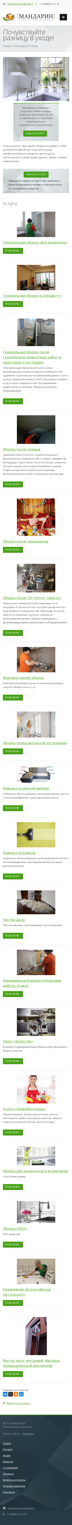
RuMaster (28, 1433)
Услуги (7, 1443)
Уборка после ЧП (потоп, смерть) (31, 597)
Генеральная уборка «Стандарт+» (32, 295)
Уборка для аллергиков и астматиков (35, 1171)
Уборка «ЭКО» (15, 1228)
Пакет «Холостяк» (18, 1041)
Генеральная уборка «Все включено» (35, 242)
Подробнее (13, 250)
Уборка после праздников (25, 541)
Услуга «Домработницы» (24, 1108)
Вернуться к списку (16, 1403)
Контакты (9, 1492)
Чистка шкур (14, 919)
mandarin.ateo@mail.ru (20, 4)
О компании (10, 1467)
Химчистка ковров (19, 852)
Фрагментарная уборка (23, 677)
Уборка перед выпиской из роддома (35, 743)
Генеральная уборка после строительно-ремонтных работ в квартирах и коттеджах (32, 357)
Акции (6, 1455)
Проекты (8, 1473)
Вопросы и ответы (14, 1480)
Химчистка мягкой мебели (26, 788)
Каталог (8, 1449)
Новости (8, 1461)
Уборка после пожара (21, 449)
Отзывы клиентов (14, 1486)
